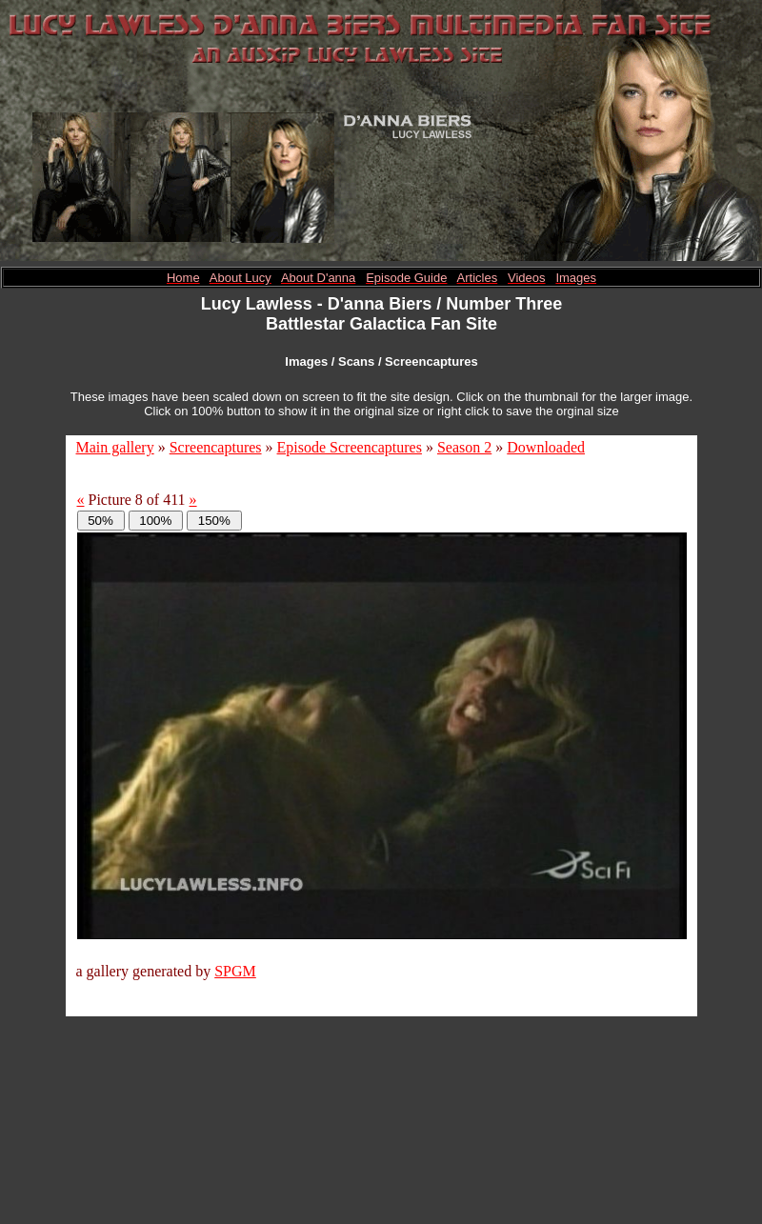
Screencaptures (216, 447)
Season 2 (464, 447)
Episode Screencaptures (349, 447)
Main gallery (115, 447)
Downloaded (546, 447)
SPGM (235, 971)
